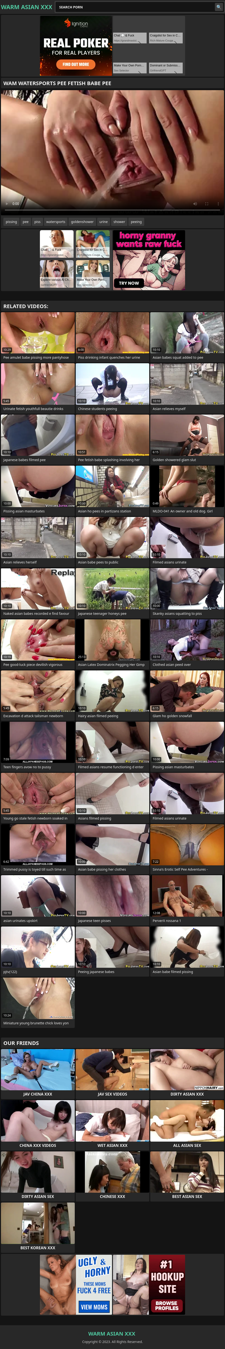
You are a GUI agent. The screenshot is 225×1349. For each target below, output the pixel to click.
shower (119, 221)
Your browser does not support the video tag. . (112, 152)
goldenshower (82, 221)
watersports (55, 221)
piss (37, 221)
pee (26, 221)
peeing (136, 221)
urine (104, 221)
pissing (11, 221)
